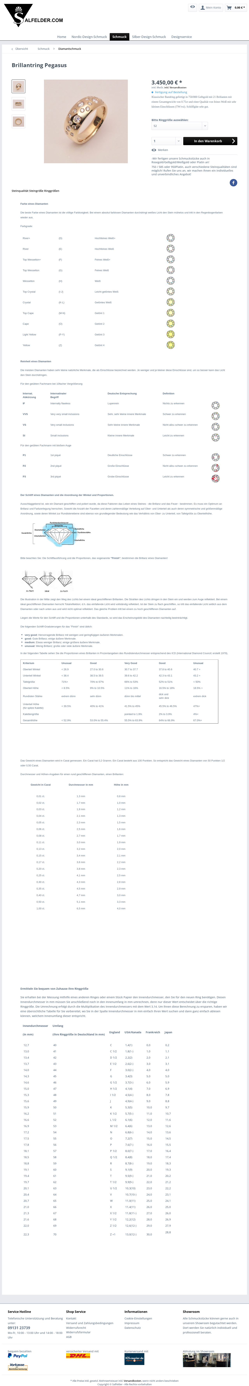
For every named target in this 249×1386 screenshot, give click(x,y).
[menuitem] (192, 8)
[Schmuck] (119, 36)
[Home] (61, 36)
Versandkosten (132, 1380)
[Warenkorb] (236, 8)
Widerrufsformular (78, 1332)
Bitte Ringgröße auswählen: (170, 120)
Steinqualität (20, 191)
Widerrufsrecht (76, 1328)
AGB (69, 1337)
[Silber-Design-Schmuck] (149, 36)
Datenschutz (132, 1328)
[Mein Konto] (211, 8)
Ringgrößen (51, 191)
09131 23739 (19, 1327)
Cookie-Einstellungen (138, 1318)
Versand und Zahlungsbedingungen (89, 1323)
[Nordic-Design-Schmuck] (89, 36)
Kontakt (71, 1318)
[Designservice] (182, 36)
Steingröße (36, 191)
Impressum (131, 1323)
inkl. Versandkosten (175, 87)
